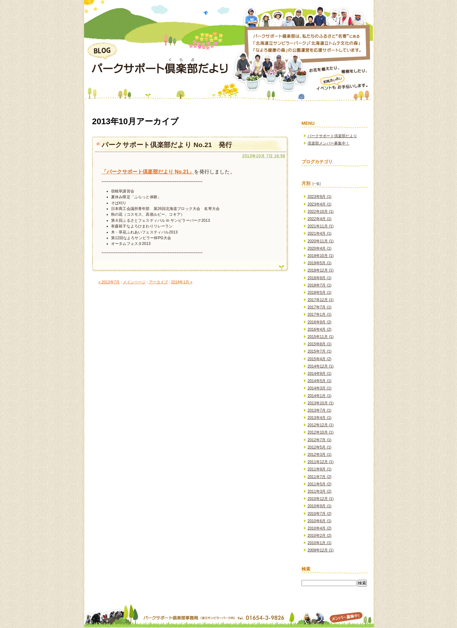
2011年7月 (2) (319, 477)
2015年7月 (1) (319, 351)
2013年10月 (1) (321, 403)
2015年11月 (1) (321, 336)
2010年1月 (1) (319, 543)
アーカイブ (158, 282)
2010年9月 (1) (319, 506)
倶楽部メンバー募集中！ (328, 143)
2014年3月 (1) (319, 388)
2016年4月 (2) (319, 329)
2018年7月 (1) (319, 285)
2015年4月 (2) (319, 359)
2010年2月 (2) (319, 535)
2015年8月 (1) (319, 344)
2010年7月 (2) (319, 513)
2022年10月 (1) (321, 211)
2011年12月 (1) (321, 462)
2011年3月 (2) (319, 491)
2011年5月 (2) (319, 484)
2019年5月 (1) (319, 263)
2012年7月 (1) (319, 440)
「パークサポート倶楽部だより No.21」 (148, 171)
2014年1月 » (181, 282)
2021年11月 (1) (321, 226)
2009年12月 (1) (321, 550)
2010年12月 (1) (321, 498)
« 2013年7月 (109, 282)
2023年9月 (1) (319, 196)
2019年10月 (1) (321, 255)
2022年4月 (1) (319, 219)
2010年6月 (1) (319, 521)
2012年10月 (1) (321, 432)
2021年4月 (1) (319, 233)
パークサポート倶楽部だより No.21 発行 (167, 144)
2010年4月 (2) (319, 528)
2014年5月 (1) (319, 381)
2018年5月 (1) (319, 292)
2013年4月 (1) (319, 417)
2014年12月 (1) (321, 366)
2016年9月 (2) (319, 322)
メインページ (134, 282)
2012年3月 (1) (319, 454)
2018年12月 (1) (321, 270)
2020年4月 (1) (319, 248)
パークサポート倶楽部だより (332, 136)
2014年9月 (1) (319, 373)
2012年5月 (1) (319, 447)
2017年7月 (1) (319, 307)
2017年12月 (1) (321, 300)
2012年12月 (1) (321, 425)
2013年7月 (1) (319, 410)
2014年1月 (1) (319, 396)
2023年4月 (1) (319, 204)
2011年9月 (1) (319, 469)
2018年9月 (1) (319, 278)
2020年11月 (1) (321, 241)
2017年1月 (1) (319, 314)
